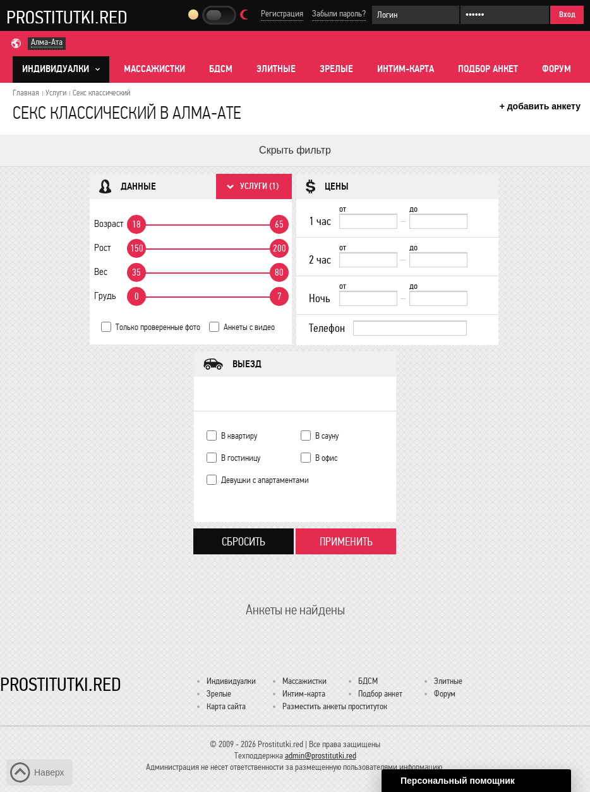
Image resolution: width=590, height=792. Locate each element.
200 (279, 248)
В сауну (327, 435)
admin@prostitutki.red (320, 755)
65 (279, 224)
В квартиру (239, 435)
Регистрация (282, 13)
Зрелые (336, 69)
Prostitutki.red (67, 17)
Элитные (276, 69)
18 (136, 224)
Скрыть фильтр (295, 150)
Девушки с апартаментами (265, 480)
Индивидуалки (231, 681)
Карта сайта (226, 706)
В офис (326, 458)
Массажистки (154, 69)
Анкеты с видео (249, 327)
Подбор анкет (488, 69)
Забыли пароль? (339, 13)
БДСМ (220, 69)
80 (279, 272)
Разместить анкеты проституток (334, 706)
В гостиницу (240, 458)
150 (136, 248)
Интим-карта (405, 69)
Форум (556, 69)
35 (136, 272)
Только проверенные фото (158, 327)
